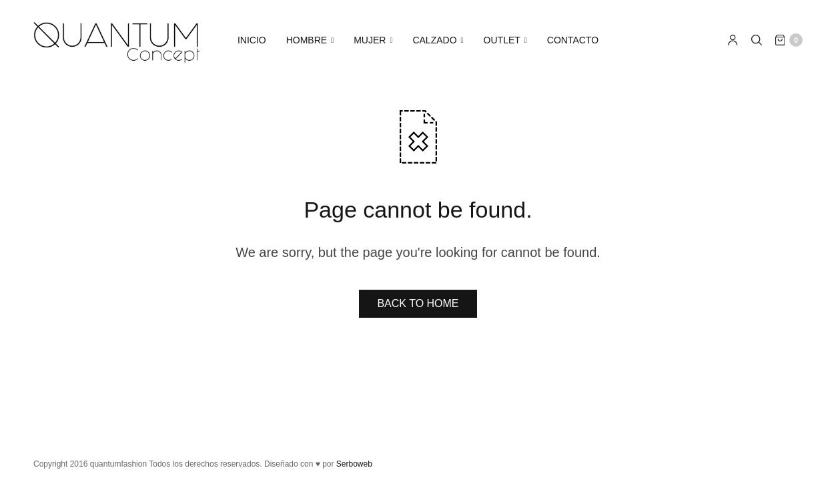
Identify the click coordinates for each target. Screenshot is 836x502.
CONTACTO (572, 40)
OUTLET (502, 40)
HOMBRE (306, 40)
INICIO (252, 40)
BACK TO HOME (417, 303)
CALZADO (434, 40)
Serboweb (354, 464)
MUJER (370, 40)
